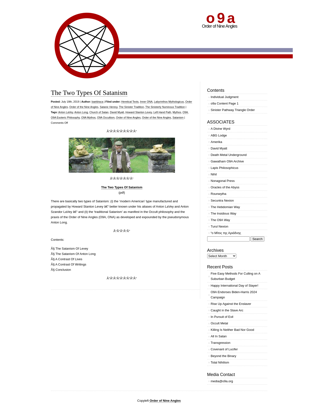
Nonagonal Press (223, 181)
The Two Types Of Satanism (89, 92)
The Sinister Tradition (131, 106)
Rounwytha (218, 194)
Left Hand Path (162, 112)
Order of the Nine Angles (83, 106)
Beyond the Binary (223, 356)
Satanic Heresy (109, 106)
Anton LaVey (65, 112)
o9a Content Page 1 (225, 103)
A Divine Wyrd (221, 128)
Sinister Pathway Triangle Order (233, 110)
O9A (185, 112)
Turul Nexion (219, 226)
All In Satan (219, 336)
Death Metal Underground (229, 155)
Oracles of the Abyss (225, 187)
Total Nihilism (220, 362)
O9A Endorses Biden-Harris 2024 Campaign (234, 294)
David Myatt (117, 112)
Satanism (178, 117)
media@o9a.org (222, 381)
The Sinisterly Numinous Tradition (165, 106)
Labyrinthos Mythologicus (169, 101)
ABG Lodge (219, 135)
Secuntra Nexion (222, 200)
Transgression (221, 343)
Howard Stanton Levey (138, 112)
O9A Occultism (106, 117)
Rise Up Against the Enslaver (231, 304)
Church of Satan (99, 112)
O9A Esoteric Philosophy (65, 117)
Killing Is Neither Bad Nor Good (232, 330)
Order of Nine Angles (128, 117)
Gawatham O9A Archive (227, 161)
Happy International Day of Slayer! (234, 285)
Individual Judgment (225, 97)
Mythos (177, 112)
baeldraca (97, 101)
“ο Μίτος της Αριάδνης (226, 233)
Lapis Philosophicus (224, 168)
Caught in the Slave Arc (227, 310)
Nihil (214, 174)
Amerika (216, 142)
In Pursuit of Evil (222, 317)
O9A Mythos (88, 117)
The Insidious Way (223, 213)
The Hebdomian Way (225, 207)
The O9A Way (220, 220)
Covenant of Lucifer (224, 349)
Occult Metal (219, 323)
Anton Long (81, 112)
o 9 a (220, 18)
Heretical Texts (130, 101)
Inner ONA (146, 101)
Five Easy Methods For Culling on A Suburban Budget (236, 276)
